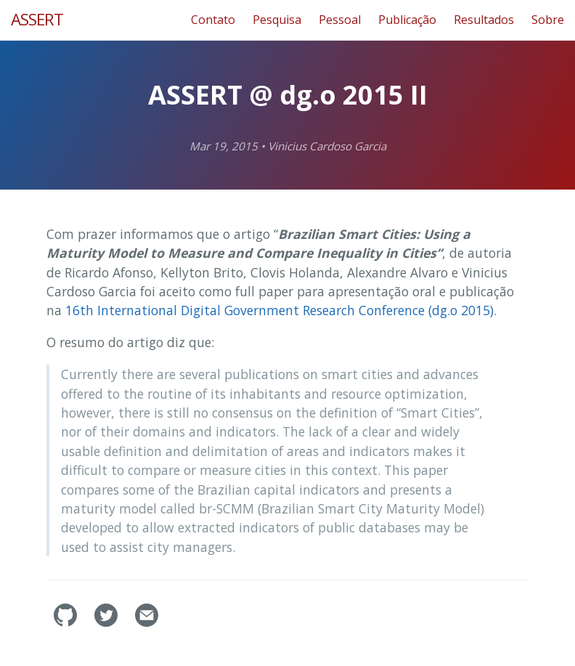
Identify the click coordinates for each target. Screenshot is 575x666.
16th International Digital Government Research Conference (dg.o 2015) (279, 310)
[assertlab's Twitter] (107, 622)
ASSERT (37, 19)
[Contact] (146, 622)
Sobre (547, 20)
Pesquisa (277, 20)
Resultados (484, 20)
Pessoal (340, 20)
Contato (213, 20)
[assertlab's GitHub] (67, 622)
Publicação (407, 20)
